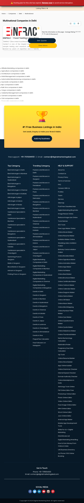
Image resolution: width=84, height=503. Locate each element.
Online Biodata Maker (66, 256)
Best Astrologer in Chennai (17, 190)
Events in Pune (38, 317)
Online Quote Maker (65, 327)
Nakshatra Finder (64, 344)
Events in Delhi (38, 291)
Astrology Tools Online (66, 387)
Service (61, 199)
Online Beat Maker (65, 274)
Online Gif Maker (64, 300)
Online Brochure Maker (66, 278)
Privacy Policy (63, 177)
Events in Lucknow (39, 324)
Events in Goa (38, 335)
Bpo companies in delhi (10, 85)
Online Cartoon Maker (66, 285)
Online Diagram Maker (66, 292)
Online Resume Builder (66, 358)
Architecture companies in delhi (13, 74)
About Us (61, 170)
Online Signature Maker (66, 259)
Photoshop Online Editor (67, 394)
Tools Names (63, 221)
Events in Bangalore (40, 306)
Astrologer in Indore (15, 201)
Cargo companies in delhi (11, 90)
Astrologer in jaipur (15, 197)
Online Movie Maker (65, 232)
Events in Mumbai (39, 299)
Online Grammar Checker (67, 369)
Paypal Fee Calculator (41, 339)
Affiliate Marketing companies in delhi (15, 68)
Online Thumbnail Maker (67, 334)
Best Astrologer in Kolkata (17, 194)
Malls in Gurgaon (14, 263)
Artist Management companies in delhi (15, 76)
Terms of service (64, 181)
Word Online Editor (65, 412)
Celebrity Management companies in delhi (17, 93)
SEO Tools (61, 225)
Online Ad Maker (64, 270)
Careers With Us (64, 188)
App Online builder (65, 365)
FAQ (59, 184)
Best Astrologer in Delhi (16, 170)
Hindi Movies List (64, 436)
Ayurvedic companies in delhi (12, 82)
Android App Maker (65, 419)
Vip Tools (61, 355)
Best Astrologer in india (16, 208)
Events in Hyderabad (40, 302)
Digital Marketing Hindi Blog (68, 440)
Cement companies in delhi (11, 96)
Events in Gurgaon (39, 295)
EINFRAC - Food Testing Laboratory (21, 38)
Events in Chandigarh (40, 328)
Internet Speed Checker (67, 373)
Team (60, 195)
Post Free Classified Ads (67, 206)
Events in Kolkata (39, 313)
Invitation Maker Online (66, 239)
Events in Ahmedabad (41, 332)
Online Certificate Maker (67, 281)
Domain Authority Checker (67, 376)
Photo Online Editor (65, 397)
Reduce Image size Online (68, 217)
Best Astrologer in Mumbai (17, 173)
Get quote (42, 40)
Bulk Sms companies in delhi (11, 87)
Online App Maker (64, 267)
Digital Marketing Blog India (68, 210)
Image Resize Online (65, 214)
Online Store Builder (65, 362)
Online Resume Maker (66, 236)
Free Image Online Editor (67, 405)
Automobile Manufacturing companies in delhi (18, 79)
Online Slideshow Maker (67, 331)
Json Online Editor (64, 416)
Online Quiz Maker (64, 317)
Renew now (47, 3)
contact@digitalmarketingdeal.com (44, 474)
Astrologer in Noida (15, 205)
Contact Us (62, 173)
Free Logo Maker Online (66, 228)
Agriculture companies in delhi (12, 71)
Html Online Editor (64, 408)
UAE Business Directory (66, 450)
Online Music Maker (65, 303)
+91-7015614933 (45, 472)
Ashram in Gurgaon (15, 270)
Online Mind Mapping (66, 307)
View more (43, 45)
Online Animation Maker (67, 263)
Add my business (42, 138)
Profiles (60, 192)
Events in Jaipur (38, 321)
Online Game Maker (65, 296)
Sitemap (61, 203)
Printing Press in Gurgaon (17, 274)
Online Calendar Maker (66, 289)
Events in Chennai (39, 310)
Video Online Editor (65, 401)
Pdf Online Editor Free (66, 390)
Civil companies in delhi (10, 98)
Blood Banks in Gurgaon (16, 267)
